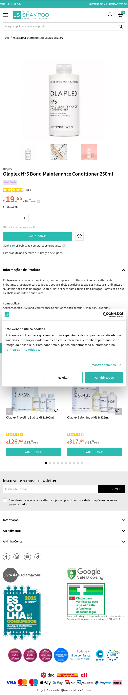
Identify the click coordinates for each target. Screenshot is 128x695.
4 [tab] (58, 463)
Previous (2, 3)
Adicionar (37, 236)
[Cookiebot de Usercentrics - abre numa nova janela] (106, 315)
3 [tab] (54, 463)
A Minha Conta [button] (12, 541)
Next (125, 3)
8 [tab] (74, 463)
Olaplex (7, 169)
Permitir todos (104, 377)
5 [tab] (62, 463)
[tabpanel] (33, 408)
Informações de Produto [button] (21, 270)
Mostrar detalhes (104, 365)
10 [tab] (82, 463)
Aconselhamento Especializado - (66, 4)
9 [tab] (78, 463)
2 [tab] (50, 463)
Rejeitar (63, 377)
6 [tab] (66, 463)
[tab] (64, 270)
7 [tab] (70, 463)
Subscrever (111, 489)
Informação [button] (11, 520)
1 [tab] (46, 463)
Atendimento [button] (12, 531)
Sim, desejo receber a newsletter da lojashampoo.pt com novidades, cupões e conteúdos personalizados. (63, 502)
